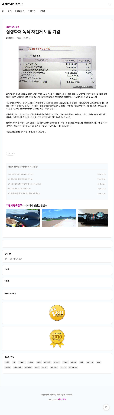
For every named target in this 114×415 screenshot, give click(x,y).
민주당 (66, 362)
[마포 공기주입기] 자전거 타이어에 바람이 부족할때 (23, 193)
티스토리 (90, 362)
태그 (9, 11)
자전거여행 (18, 367)
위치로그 (32, 11)
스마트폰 (28, 367)
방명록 (42, 11)
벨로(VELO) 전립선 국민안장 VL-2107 (19, 174)
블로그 (45, 367)
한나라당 (54, 367)
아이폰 (8, 367)
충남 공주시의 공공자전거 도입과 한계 (19, 179)
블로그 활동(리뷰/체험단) (13, 258)
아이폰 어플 (73, 367)
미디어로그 (19, 11)
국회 (82, 362)
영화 (37, 367)
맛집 (99, 362)
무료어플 (47, 362)
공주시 (74, 362)
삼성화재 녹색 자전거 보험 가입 (33, 31)
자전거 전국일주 (12, 26)
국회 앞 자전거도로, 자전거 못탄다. (18, 188)
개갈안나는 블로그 (12, 4)
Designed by (57, 399)
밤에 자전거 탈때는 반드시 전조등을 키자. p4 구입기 (23, 184)
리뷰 (39, 362)
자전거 (64, 367)
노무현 (57, 362)
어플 (7, 362)
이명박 (31, 362)
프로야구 (22, 362)
